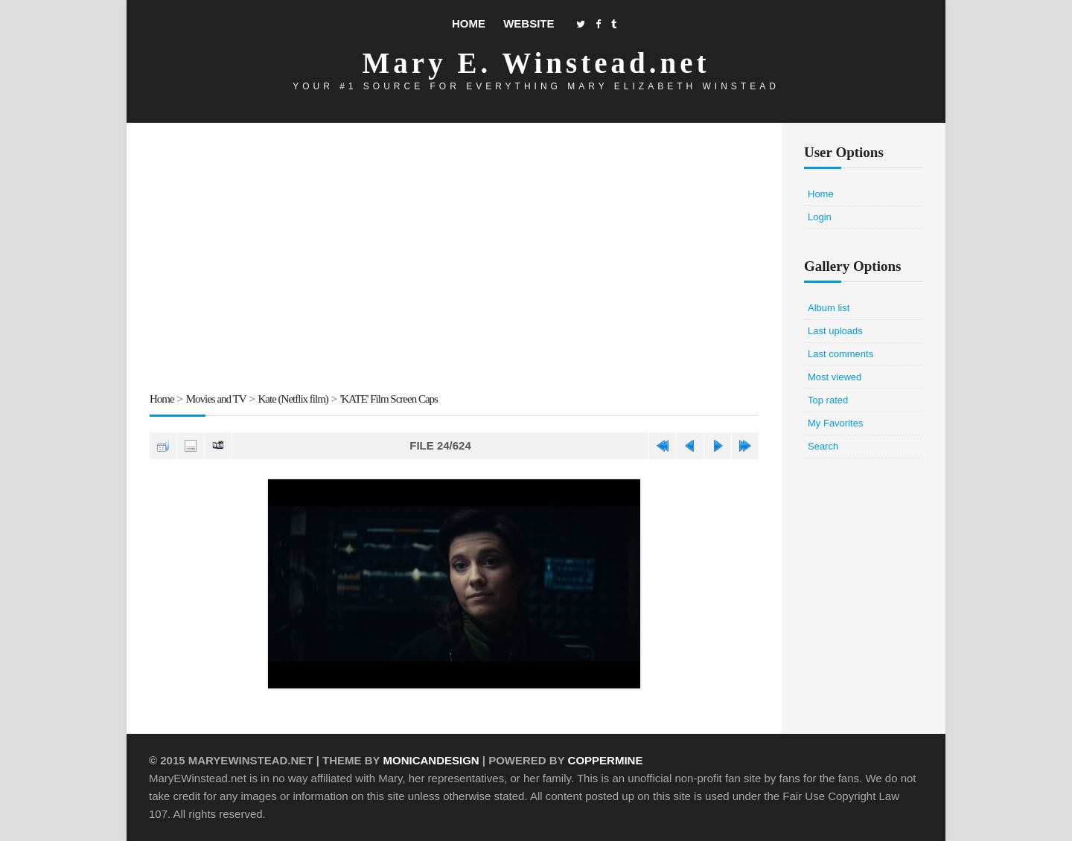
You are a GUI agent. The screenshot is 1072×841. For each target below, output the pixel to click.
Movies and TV (216, 399)
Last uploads (835, 330)
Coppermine (605, 760)
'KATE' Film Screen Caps (389, 399)
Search (823, 446)
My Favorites (835, 423)
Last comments (840, 353)
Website (528, 23)
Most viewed (834, 377)
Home (468, 23)
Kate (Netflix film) (293, 399)
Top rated (828, 400)
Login (820, 217)
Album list (828, 307)
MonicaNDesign (431, 760)
